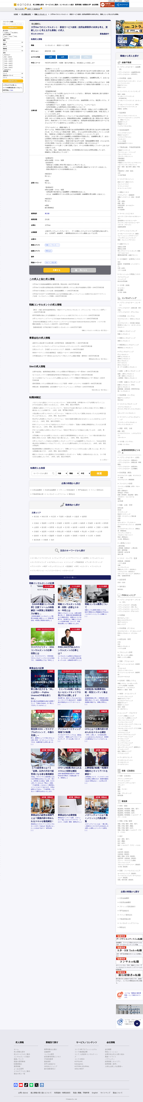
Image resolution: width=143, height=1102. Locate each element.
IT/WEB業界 (48, 1059)
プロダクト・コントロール (126, 497)
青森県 (44, 523)
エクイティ (85, 566)
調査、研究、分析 (125, 428)
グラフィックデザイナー (125, 779)
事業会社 (49, 251)
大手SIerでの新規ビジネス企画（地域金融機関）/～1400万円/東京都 (55, 291)
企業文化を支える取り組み (114, 1054)
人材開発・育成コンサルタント (127, 378)
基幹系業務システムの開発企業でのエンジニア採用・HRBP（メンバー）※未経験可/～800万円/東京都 (66, 383)
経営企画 (120, 508)
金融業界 (47, 1052)
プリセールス (122, 668)
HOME (16, 14)
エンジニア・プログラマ (128, 713)
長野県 (51, 527)
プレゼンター (122, 139)
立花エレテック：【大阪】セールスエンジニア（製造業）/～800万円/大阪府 (58, 349)
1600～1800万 (8, 65)
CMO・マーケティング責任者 (127, 516)
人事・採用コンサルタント (126, 376)
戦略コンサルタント (40, 14)
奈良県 (51, 531)
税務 (119, 499)
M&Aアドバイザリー (124, 398)
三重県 (98, 527)
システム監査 (122, 563)
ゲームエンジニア (123, 749)
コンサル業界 (49, 1054)
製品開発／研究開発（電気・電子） (129, 809)
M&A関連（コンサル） (127, 395)
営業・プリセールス (126, 661)
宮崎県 (98, 536)
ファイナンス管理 (125, 484)
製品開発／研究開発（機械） (127, 811)
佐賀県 (67, 536)
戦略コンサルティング (127, 331)
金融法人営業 (122, 247)
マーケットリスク (123, 186)
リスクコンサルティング (128, 404)
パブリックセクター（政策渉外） (128, 466)
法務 (119, 565)
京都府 (36, 531)
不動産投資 (80, 562)
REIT (45, 566)
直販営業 (120, 207)
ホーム (16, 1049)
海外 (52, 540)
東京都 (47, 213)
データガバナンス (123, 762)
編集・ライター (122, 789)
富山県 (59, 527)
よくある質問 (19, 1069)
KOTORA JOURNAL (82, 1066)
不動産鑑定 (121, 158)
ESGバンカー (122, 87)
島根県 (76, 531)
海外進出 (122, 586)
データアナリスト (123, 764)
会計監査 (120, 501)
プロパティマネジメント (125, 156)
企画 (119, 518)
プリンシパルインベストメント (127, 115)
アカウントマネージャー (125, 670)
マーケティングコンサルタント (127, 422)
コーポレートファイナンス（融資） (129, 233)
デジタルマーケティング (125, 701)
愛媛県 (51, 536)
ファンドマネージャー (124, 133)
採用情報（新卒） (111, 1064)
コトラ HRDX (80, 1059)
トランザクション (38, 570)
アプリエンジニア (123, 753)
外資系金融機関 (50, 490)
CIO (119, 644)
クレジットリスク (123, 184)
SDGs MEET (79, 1069)
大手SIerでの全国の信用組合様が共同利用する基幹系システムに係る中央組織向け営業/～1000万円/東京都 (68, 287)
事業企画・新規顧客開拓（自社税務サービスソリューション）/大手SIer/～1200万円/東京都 (63, 387)
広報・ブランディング (124, 793)
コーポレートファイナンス (41, 558)
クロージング (68, 570)
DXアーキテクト (123, 622)
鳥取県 (68, 531)
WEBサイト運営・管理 (125, 690)
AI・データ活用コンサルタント (127, 367)
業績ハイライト (110, 1057)
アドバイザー (36, 566)
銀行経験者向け (49, 1069)
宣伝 (119, 791)
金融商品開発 (122, 227)
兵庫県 (105, 527)
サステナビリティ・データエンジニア (129, 631)
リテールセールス (123, 253)
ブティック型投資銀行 (67, 490)
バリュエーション (97, 558)
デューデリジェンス (57, 566)
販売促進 (120, 795)
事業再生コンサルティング (129, 345)
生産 (121, 849)
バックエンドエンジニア (125, 722)
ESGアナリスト (122, 85)
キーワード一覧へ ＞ (70, 577)
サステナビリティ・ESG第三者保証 (129, 323)
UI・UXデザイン (123, 709)
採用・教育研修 (122, 550)
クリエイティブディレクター (127, 783)
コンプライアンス (123, 567)
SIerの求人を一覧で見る (99, 390)
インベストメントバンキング (129, 91)
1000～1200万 (8, 59)
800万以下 (6, 55)
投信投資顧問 (124, 130)
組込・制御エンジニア (124, 751)
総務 (119, 520)
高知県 (59, 536)
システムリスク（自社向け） (127, 571)
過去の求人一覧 (19, 1074)
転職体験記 (18, 1064)
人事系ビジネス (125, 543)
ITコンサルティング (126, 352)
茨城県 (90, 523)
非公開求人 (14, 32)
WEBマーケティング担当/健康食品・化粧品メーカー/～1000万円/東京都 (56, 352)
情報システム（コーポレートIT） (128, 683)
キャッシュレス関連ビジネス (129, 274)
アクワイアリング (123, 277)
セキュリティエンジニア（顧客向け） (129, 747)
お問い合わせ (23, 1093)
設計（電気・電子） (124, 839)
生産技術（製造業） (124, 854)
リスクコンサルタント (124, 407)
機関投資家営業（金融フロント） (128, 255)
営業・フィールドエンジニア (129, 871)
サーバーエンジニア (124, 745)
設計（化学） (122, 843)
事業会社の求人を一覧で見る (98, 359)
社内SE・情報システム (127, 681)
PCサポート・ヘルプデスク (126, 687)
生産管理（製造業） (124, 852)
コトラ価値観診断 (81, 1052)
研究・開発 (123, 806)
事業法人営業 (122, 249)
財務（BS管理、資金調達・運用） (128, 495)
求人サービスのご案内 (22, 1054)
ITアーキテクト (122, 363)
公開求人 (6, 32)
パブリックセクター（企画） (129, 457)
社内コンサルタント (124, 646)
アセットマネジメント (124, 154)
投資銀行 (70, 566)
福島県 (82, 523)
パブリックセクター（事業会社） (128, 460)
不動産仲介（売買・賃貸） (126, 171)
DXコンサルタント (123, 365)
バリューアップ (59, 558)
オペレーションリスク (124, 188)
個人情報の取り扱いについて (41, 1093)
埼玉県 (53, 516)
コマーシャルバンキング (128, 231)
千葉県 (61, 516)
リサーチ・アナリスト (124, 225)
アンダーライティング (94, 562)
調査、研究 (121, 431)
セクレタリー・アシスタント (127, 522)
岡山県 (84, 531)
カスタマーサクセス (124, 676)
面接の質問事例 (19, 1061)
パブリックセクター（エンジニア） (129, 609)
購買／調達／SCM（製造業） (127, 856)
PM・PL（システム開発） (126, 655)
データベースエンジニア (125, 737)
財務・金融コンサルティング (129, 382)
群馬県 (105, 523)
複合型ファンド (122, 122)
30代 (10, 36)
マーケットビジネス (126, 213)
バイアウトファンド (74, 558)
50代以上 (6, 38)
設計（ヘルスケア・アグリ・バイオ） (129, 845)
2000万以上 (7, 69)
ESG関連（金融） (126, 78)
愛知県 (68, 516)
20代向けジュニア (50, 1066)
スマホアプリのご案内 (22, 1071)
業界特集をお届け (50, 1049)
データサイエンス (125, 757)
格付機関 (120, 290)
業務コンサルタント (124, 341)
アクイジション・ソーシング (127, 152)
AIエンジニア (122, 624)
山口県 (99, 531)
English (127, 1)
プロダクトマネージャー (125, 535)
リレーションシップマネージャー (128, 236)
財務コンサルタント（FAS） (127, 385)
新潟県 (44, 527)
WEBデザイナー (123, 703)
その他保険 (121, 209)
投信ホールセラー (123, 135)
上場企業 (53, 262)
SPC (77, 566)
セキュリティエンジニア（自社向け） (129, 573)
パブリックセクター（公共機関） (128, 468)
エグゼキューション (56, 562)
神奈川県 (45, 516)
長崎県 (75, 536)
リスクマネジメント (126, 179)
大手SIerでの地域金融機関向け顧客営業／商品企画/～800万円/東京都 (55, 284)
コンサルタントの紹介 (22, 1057)
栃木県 (98, 523)
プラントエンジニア (124, 862)
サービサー (121, 288)
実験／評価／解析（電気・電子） (128, 824)
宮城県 (59, 523)
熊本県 (82, 536)
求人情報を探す (26, 14)
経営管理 (122, 580)
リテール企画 (122, 270)
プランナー (121, 785)
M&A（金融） (122, 94)
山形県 (75, 523)
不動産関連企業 (37, 494)
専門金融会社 (83, 490)
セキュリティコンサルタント (127, 413)
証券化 (86, 558)
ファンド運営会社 (97, 490)
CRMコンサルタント (124, 359)
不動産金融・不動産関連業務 (129, 147)
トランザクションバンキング (127, 238)
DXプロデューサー (123, 618)
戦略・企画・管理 (125, 505)
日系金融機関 (37, 490)
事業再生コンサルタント (125, 348)
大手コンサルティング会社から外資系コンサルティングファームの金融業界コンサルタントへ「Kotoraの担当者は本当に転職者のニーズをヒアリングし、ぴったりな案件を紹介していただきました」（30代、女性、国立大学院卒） (69, 443)
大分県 (90, 536)
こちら (11, 90)
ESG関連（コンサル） (127, 316)
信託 (119, 262)
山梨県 (36, 527)
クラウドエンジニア (124, 732)
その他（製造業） (123, 867)
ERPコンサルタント (124, 356)
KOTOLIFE (79, 1061)
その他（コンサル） (126, 441)
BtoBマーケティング (124, 514)
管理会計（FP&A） (124, 493)
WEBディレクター (123, 705)
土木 (119, 173)
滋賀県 (44, 531)
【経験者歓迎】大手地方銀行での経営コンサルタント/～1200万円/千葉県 (57, 327)
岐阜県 (82, 527)
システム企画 (122, 648)
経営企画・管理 (125, 639)
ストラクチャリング (39, 562)
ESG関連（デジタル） (127, 628)
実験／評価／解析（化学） (126, 828)
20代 (5, 36)
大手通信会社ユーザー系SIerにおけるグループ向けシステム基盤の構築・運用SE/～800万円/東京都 (65, 356)
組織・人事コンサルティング (129, 371)
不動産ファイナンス (124, 150)
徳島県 (36, 536)
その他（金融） (125, 285)
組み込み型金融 (122, 281)
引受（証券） (122, 268)
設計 (121, 836)
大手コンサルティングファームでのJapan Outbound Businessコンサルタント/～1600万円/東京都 (65, 318)
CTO (119, 642)
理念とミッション (111, 1052)
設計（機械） (122, 841)
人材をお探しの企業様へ (115, 1)
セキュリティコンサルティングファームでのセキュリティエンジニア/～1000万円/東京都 (62, 346)
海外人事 (120, 554)
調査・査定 (121, 203)
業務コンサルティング (127, 338)
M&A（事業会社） (123, 537)
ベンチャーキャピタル (124, 126)
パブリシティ (110, 1059)
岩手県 (51, 523)
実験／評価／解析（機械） (126, 826)
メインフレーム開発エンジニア (127, 718)
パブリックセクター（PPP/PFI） (128, 74)
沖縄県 (45, 540)
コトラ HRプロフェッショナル (86, 1049)
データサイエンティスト (125, 760)
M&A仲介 (120, 400)
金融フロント (124, 244)
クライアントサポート (124, 533)
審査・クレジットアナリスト (127, 240)
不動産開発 (121, 160)
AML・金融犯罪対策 (124, 576)
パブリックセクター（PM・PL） (128, 607)
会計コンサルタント (124, 387)
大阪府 (76, 516)
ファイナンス (96, 566)
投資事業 (122, 113)
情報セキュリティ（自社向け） (127, 569)
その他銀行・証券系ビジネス (129, 259)
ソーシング (69, 562)
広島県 (92, 531)
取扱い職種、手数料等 (81, 1093)
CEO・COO (121, 582)
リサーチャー (122, 437)
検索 (99, 473)
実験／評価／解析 (125, 821)
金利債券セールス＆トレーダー (127, 220)
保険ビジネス (124, 192)
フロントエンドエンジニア (126, 720)
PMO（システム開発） (125, 657)
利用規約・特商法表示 (62, 1093)
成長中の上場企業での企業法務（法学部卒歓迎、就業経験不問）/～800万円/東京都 (60, 343)
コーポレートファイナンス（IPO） (128, 104)
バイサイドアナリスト (124, 137)
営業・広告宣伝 (125, 776)
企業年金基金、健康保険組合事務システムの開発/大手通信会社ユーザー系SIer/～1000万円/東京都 (65, 371)
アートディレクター (124, 781)
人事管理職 (121, 546)
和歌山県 (60, 531)
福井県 (75, 527)
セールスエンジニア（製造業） (127, 873)
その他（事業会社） (124, 539)
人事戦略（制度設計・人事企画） (128, 548)
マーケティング (122, 512)
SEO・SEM (121, 707)
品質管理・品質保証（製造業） (127, 858)
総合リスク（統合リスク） (126, 182)
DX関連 (122, 615)
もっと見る (103, 460)
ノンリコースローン (54, 570)
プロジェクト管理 (125, 652)
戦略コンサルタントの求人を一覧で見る (94, 330)
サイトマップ (105, 1093)
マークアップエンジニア (125, 696)
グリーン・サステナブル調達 (127, 860)
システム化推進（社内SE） (126, 685)
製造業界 (47, 1061)
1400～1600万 (8, 63)
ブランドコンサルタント (125, 424)
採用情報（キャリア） (113, 1061)
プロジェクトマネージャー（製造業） (129, 864)
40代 (15, 36)
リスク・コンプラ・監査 (128, 558)
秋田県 (67, 523)
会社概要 (108, 1049)
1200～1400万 (8, 61)
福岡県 (84, 516)
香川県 (44, 536)
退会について (117, 1093)
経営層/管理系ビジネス (52, 1057)
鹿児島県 (37, 540)
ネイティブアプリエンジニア (127, 734)
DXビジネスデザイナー (125, 620)
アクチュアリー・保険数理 (126, 195)
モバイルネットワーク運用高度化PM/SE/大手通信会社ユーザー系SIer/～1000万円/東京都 (62, 375)
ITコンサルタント (123, 354)
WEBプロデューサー (124, 698)
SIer (47, 262)
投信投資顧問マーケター (125, 143)
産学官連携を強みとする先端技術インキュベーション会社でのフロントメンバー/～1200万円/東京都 (66, 315)
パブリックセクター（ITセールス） (129, 611)
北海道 (36, 523)
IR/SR (119, 510)
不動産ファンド (122, 124)
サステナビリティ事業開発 (126, 479)
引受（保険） (122, 201)
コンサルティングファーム (56, 494)
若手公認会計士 (49, 1064)
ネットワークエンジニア (125, 743)
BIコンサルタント (123, 361)
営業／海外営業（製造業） (126, 880)
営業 (119, 787)
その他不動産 (122, 175)
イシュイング (122, 279)
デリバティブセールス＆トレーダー (129, 223)
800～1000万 (7, 57)
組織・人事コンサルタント (126, 374)
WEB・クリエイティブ (127, 694)
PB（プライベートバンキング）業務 (129, 251)
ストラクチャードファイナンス (127, 107)
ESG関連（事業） (126, 473)
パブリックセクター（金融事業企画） (129, 72)
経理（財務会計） (123, 490)
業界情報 (17, 1066)
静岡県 (90, 527)
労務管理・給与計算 (124, 552)
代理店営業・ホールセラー (126, 205)
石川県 (67, 527)
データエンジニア (123, 739)
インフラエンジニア (124, 741)
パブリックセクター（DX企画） (128, 605)
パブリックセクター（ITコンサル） (129, 312)
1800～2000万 (8, 67)
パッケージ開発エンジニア (126, 716)
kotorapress (79, 1064)
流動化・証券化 (122, 109)
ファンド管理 (122, 141)
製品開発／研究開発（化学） (127, 813)
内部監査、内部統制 (124, 561)
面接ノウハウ (19, 1059)
